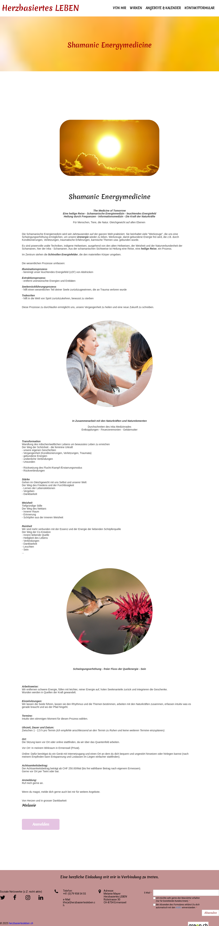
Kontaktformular (199, 8)
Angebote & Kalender (163, 8)
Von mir (119, 8)
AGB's (178, 907)
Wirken (136, 8)
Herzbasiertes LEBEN (40, 8)
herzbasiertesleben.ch (21, 923)
